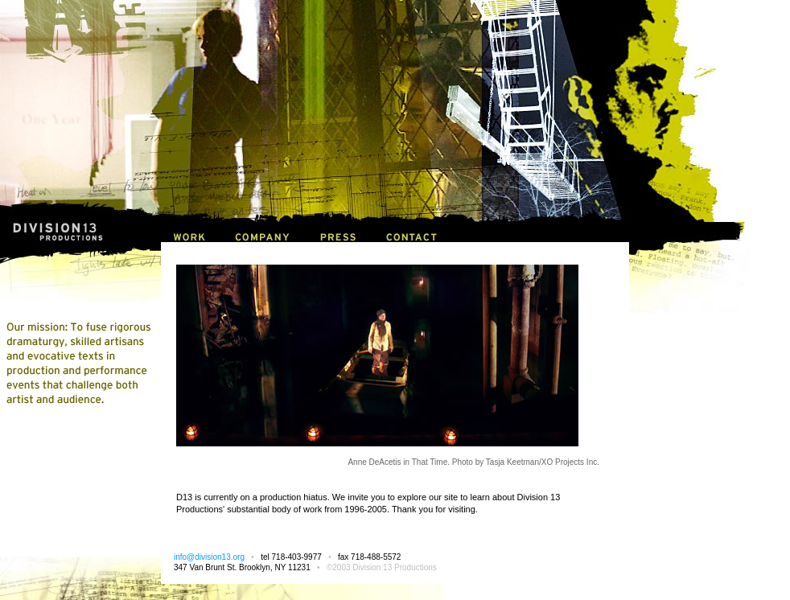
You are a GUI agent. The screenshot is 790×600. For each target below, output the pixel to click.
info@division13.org (209, 557)
